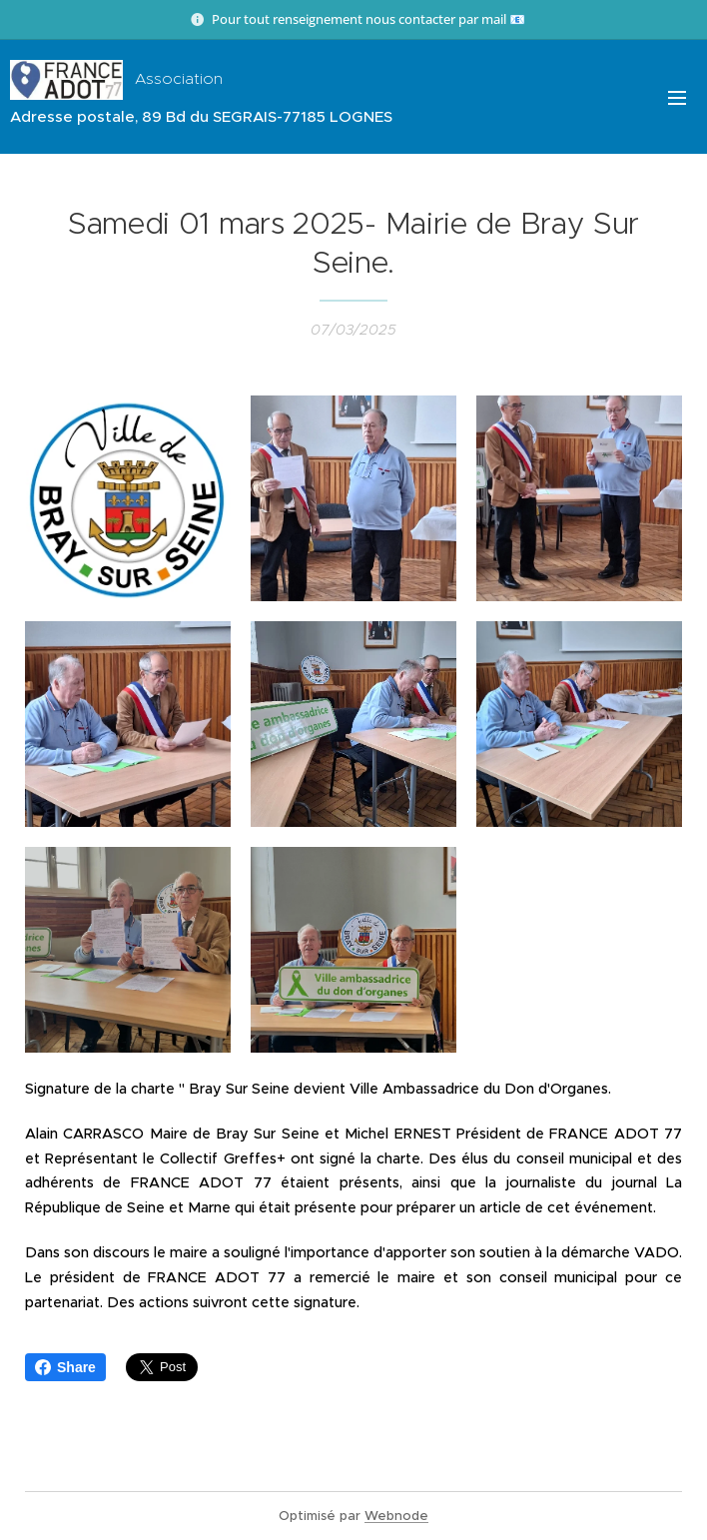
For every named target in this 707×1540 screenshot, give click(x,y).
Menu (677, 98)
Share (65, 1367)
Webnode (396, 1515)
